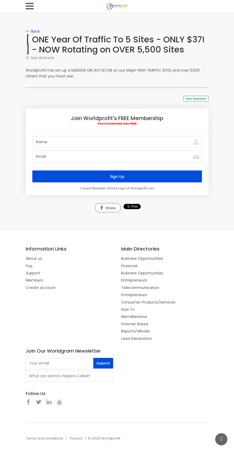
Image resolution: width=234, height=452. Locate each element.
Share (108, 207)
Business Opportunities (142, 258)
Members (34, 280)
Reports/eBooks (135, 331)
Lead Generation (136, 338)
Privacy (76, 438)
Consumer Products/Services (148, 302)
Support (33, 273)
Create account (41, 287)
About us (34, 258)
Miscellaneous (134, 316)
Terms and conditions (44, 438)
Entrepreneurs (134, 280)
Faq (29, 266)
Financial (129, 266)
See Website (42, 58)
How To (128, 309)
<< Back (33, 31)
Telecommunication (140, 287)
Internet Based (134, 324)
